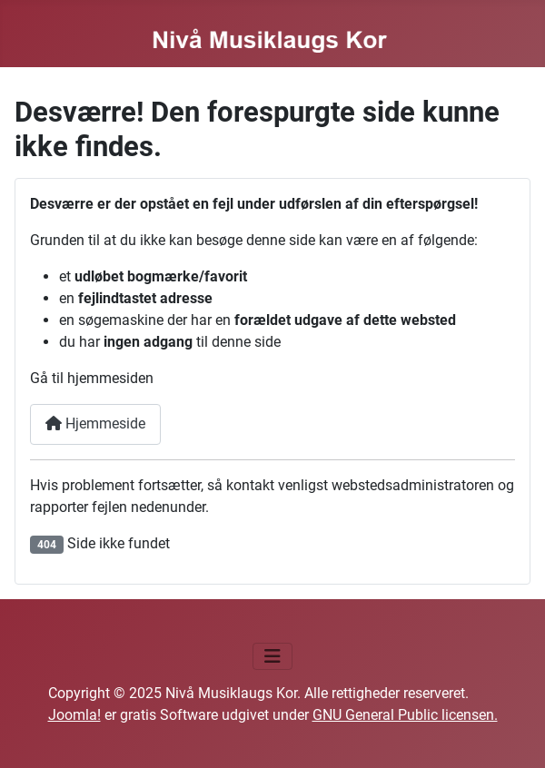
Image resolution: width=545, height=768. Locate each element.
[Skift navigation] (272, 656)
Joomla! (74, 715)
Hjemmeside (95, 423)
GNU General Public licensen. (405, 715)
